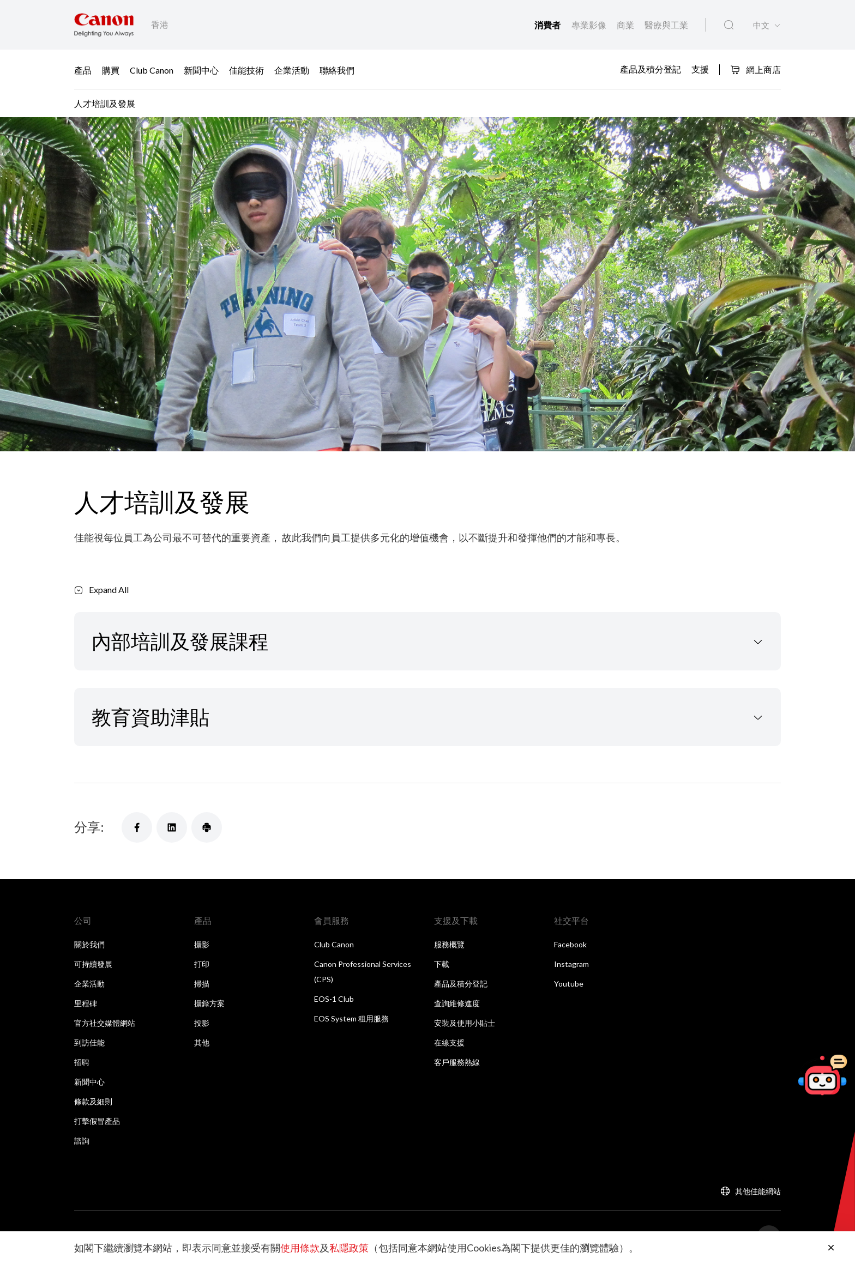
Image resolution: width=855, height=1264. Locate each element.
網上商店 (755, 69)
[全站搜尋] (729, 25)
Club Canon (151, 70)
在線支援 (449, 1042)
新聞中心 (201, 70)
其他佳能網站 (758, 1191)
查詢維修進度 (457, 1003)
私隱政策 (349, 1248)
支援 (700, 69)
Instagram (571, 964)
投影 (201, 1022)
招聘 (81, 1062)
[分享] (137, 827)
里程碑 (85, 1003)
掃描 (201, 983)
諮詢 (81, 1140)
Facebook (570, 944)
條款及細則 (93, 1101)
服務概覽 (449, 944)
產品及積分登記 (650, 69)
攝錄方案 (209, 1003)
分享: (89, 826)
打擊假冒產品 (97, 1121)
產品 (83, 70)
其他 (201, 1042)
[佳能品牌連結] (104, 25)
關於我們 (89, 944)
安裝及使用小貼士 (464, 1022)
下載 (441, 964)
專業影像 (589, 25)
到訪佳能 (89, 1042)
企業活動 (291, 70)
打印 (201, 964)
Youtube (568, 983)
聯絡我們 (337, 70)
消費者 (548, 25)
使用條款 (300, 1248)
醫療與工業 (666, 25)
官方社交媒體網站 (104, 1022)
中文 (761, 25)
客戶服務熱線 (457, 1062)
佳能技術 (246, 70)
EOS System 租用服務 (351, 1018)
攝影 (201, 944)
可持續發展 (93, 964)
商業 (626, 25)
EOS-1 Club (334, 998)
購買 (110, 70)
